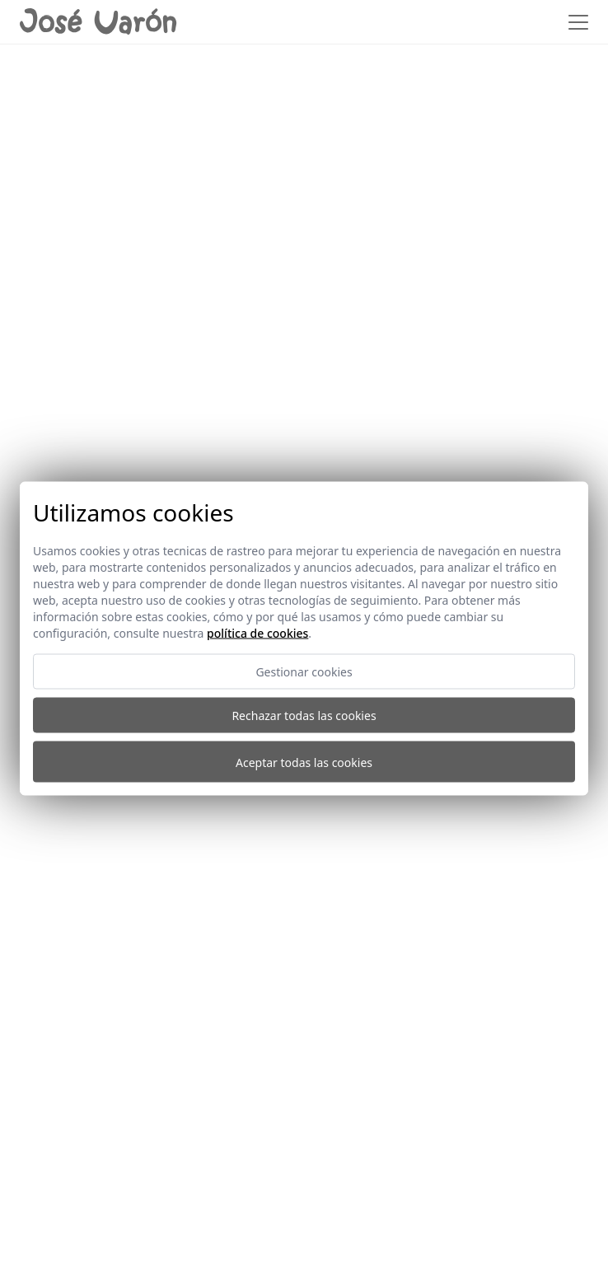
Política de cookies (257, 633)
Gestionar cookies (303, 672)
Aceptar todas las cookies (304, 761)
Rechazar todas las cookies (304, 715)
